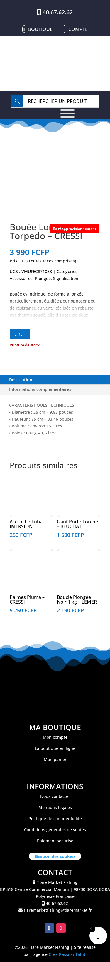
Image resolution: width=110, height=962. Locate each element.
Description (20, 379)
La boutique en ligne (55, 748)
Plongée (43, 278)
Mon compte (55, 737)
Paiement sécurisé (55, 841)
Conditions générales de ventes (55, 829)
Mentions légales (55, 807)
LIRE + (20, 334)
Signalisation (65, 278)
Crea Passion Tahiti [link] (68, 954)
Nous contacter (55, 796)
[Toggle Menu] (67, 113)
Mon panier (55, 759)
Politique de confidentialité (55, 818)
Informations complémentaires (40, 389)
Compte (78, 29)
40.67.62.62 (58, 12)
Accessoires (21, 278)
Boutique (40, 29)
